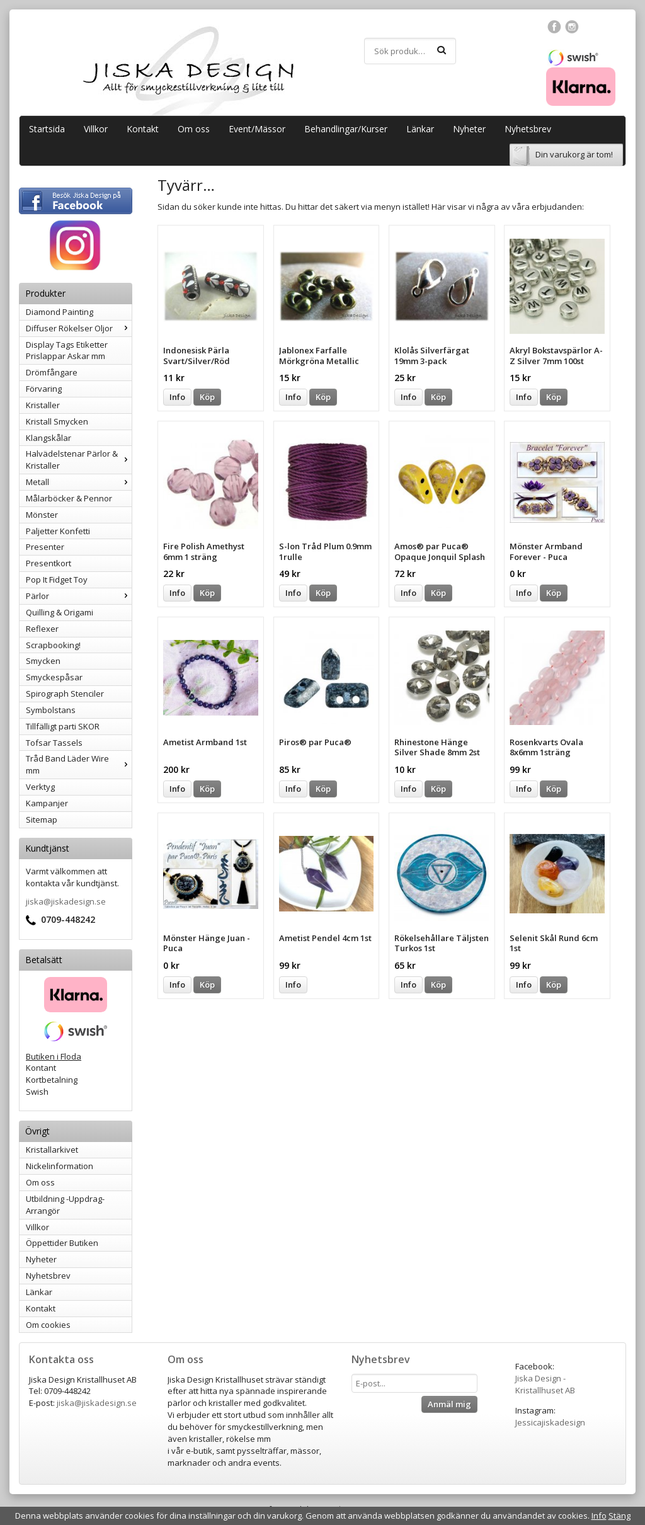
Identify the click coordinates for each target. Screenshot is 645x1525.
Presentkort (48, 563)
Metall (79, 482)
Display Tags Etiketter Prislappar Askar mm (67, 350)
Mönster (42, 514)
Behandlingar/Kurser (345, 129)
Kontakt (143, 129)
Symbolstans (51, 710)
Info (177, 397)
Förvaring (44, 388)
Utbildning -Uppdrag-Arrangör (65, 1204)
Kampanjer (47, 803)
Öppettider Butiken (62, 1242)
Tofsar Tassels (54, 742)
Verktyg (40, 786)
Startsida (47, 129)
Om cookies (48, 1324)
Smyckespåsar (54, 677)
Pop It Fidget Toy (57, 579)
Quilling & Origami (59, 612)
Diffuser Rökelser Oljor (79, 328)
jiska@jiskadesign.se (66, 901)
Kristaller (43, 405)
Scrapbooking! (53, 645)
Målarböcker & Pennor (69, 498)
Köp (207, 397)
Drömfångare (51, 372)
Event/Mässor (257, 129)
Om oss (194, 129)
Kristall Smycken (57, 421)
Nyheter (469, 129)
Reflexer (42, 628)
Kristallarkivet (52, 1149)
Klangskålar (48, 437)
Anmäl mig (449, 1404)
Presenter (45, 546)
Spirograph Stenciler (65, 693)
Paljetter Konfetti (58, 531)
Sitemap (41, 819)
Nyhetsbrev (528, 129)
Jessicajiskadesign (550, 1422)
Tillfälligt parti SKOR (63, 726)
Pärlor (79, 596)
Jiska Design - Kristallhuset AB (545, 1384)
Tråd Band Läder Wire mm (79, 764)
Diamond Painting (59, 311)
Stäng (619, 1515)
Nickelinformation (59, 1166)
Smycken (43, 660)
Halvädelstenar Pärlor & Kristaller (79, 459)
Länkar (420, 129)
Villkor (96, 129)
